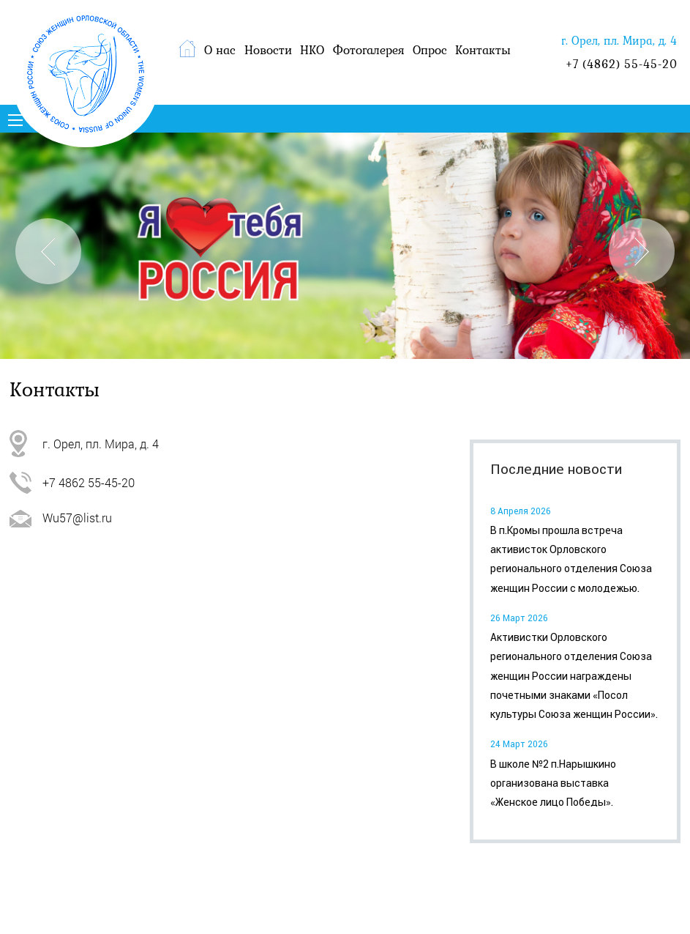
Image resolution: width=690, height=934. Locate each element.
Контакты (483, 49)
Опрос (430, 49)
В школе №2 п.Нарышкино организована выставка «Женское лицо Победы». (553, 783)
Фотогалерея (369, 49)
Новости (268, 49)
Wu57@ (62, 517)
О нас (220, 49)
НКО (312, 49)
